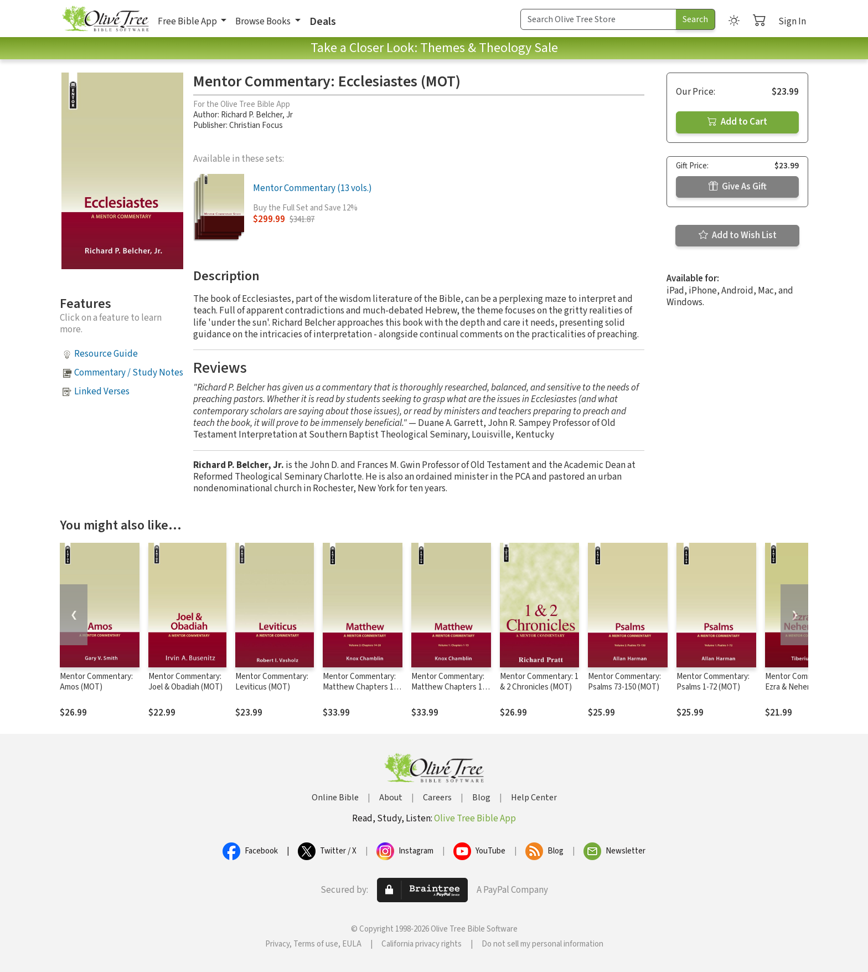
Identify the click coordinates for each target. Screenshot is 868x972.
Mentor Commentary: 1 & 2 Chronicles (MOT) (539, 682)
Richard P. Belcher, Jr (257, 115)
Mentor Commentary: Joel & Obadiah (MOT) (185, 682)
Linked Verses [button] (102, 391)
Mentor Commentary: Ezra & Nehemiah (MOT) (801, 687)
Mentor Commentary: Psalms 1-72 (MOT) (713, 682)
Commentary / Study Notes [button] (128, 372)
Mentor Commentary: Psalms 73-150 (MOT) (624, 682)
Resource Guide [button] (106, 354)
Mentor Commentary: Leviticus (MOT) (271, 682)
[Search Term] (598, 19)
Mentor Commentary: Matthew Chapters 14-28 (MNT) (361, 687)
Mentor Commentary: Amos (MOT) (96, 682)
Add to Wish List (738, 235)
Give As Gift (738, 186)
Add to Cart (737, 121)
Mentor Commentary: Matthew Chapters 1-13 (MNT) (448, 687)
